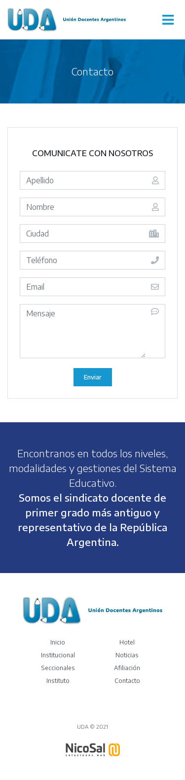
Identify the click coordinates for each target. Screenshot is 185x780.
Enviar (93, 377)
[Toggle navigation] (168, 20)
